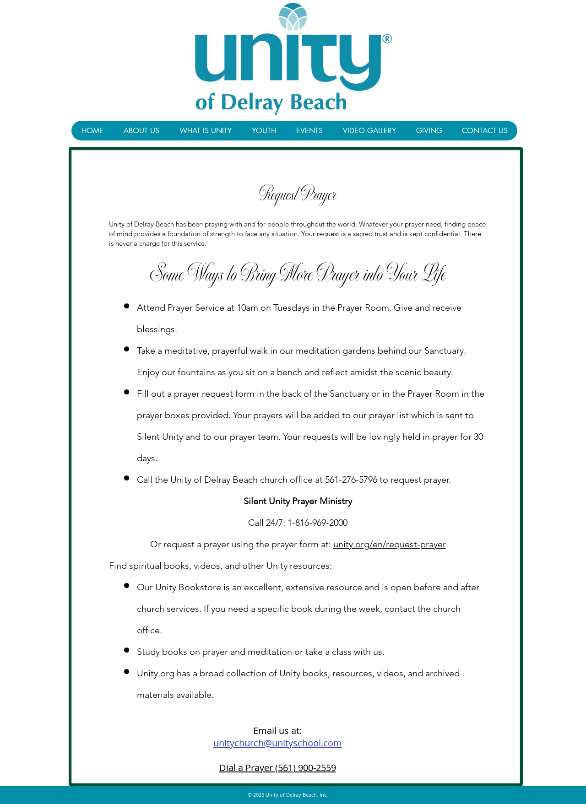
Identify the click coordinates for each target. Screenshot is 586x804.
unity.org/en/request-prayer (389, 544)
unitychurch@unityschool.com (277, 743)
